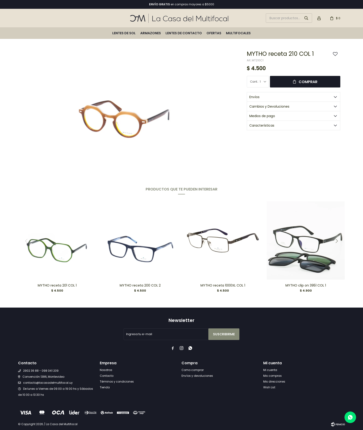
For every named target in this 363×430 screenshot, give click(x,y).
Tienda (105, 387)
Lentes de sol (124, 33)
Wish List (269, 387)
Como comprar (193, 370)
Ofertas (214, 33)
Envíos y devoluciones (197, 376)
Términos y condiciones (117, 381)
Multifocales (238, 33)
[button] (337, 241)
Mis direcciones (274, 381)
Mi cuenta (270, 370)
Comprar (308, 81)
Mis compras (272, 376)
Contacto (106, 376)
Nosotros (106, 370)
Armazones (150, 33)
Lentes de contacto (184, 33)
